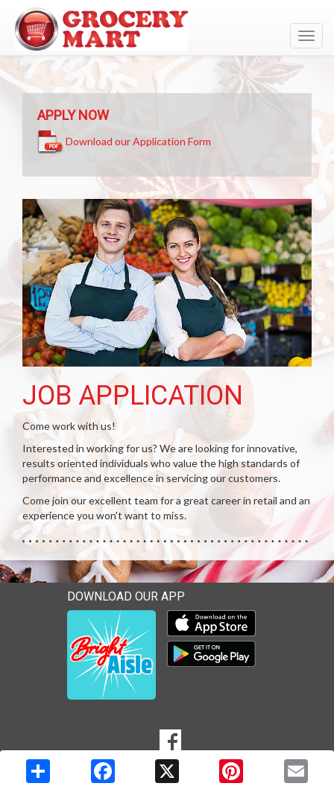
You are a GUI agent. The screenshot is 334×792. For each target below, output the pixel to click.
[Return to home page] (167, 29)
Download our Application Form (138, 140)
